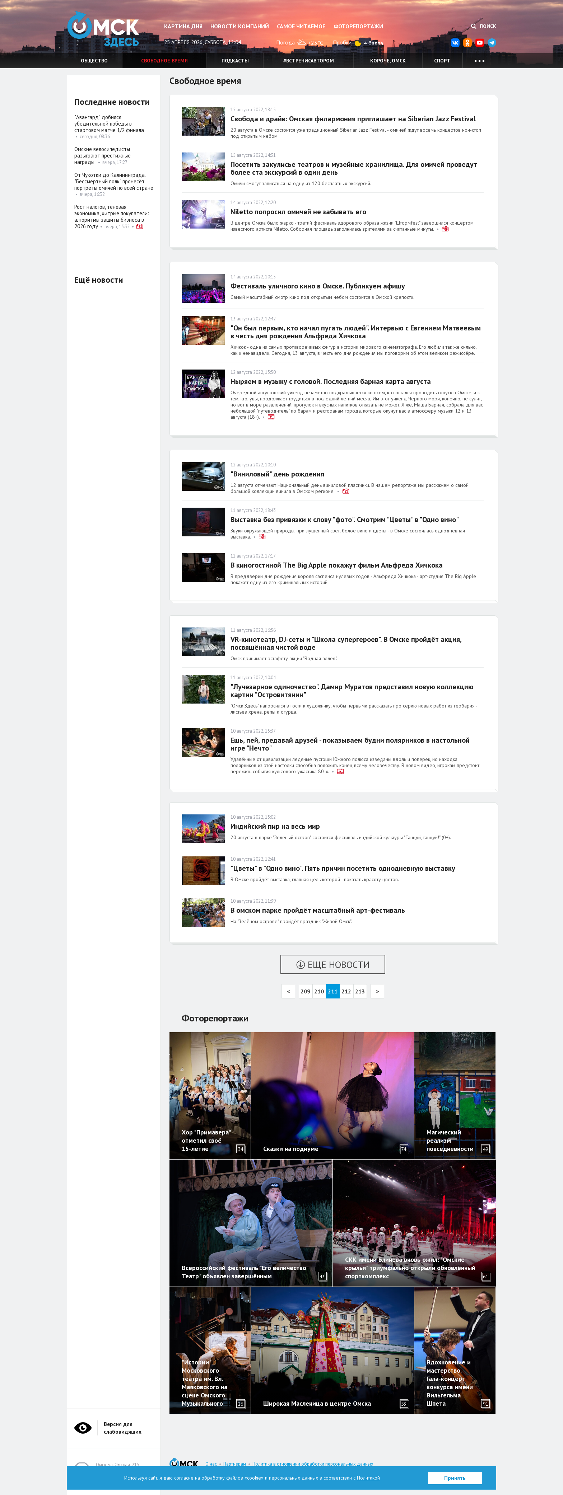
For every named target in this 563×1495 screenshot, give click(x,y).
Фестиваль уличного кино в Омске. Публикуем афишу (318, 286)
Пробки (342, 42)
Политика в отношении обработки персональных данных (312, 1464)
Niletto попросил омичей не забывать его (298, 211)
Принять (455, 1478)
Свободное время (164, 60)
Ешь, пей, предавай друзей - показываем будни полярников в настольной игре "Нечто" (350, 744)
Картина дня (183, 26)
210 (319, 991)
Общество (94, 60)
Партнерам (234, 1464)
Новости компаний (239, 26)
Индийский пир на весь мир (275, 826)
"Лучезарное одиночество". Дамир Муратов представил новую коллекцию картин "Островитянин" (352, 690)
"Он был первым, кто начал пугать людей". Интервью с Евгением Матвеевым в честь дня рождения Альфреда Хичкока (356, 331)
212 (346, 991)
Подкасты (235, 60)
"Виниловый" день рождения (277, 474)
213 (360, 991)
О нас (211, 1464)
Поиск (483, 26)
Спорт (442, 60)
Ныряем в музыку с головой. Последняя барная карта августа (331, 381)
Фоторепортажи (358, 26)
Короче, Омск (388, 60)
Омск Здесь (103, 29)
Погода (285, 42)
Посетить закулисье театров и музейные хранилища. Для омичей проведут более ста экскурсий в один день (354, 168)
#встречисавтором (308, 60)
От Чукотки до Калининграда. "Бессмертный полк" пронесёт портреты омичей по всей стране (113, 181)
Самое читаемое (301, 26)
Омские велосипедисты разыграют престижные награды (102, 155)
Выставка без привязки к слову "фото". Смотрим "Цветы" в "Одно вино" (345, 519)
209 (305, 991)
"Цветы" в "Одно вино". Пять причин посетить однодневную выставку (343, 868)
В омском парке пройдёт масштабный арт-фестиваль (318, 910)
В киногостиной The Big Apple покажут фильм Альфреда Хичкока (337, 565)
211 (333, 991)
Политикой (368, 1478)
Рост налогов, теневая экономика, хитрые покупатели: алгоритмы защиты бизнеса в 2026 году (111, 216)
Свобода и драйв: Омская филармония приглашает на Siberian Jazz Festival (353, 118)
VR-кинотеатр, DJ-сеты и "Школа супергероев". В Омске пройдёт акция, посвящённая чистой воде (346, 643)
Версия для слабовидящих (122, 1428)
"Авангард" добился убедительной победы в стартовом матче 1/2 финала (109, 123)
